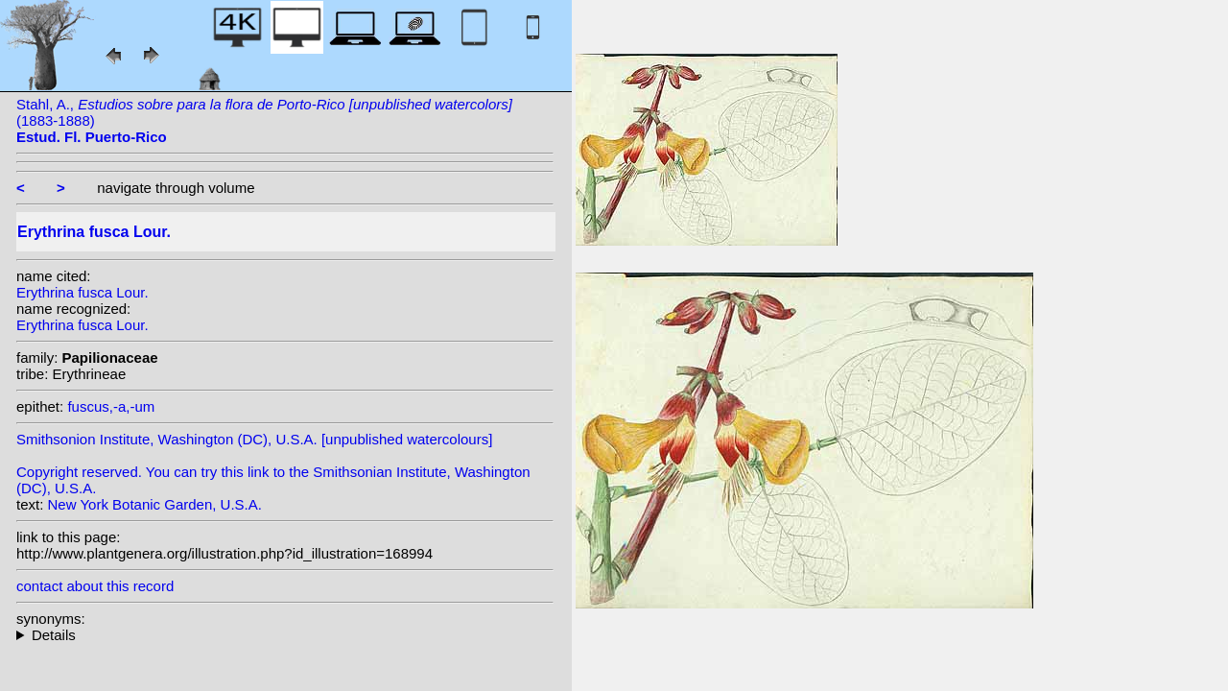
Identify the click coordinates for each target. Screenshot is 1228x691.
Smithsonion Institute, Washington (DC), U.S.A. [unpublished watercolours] (254, 439)
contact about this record (95, 586)
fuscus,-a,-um (110, 406)
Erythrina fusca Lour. (82, 292)
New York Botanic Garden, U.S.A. (155, 504)
